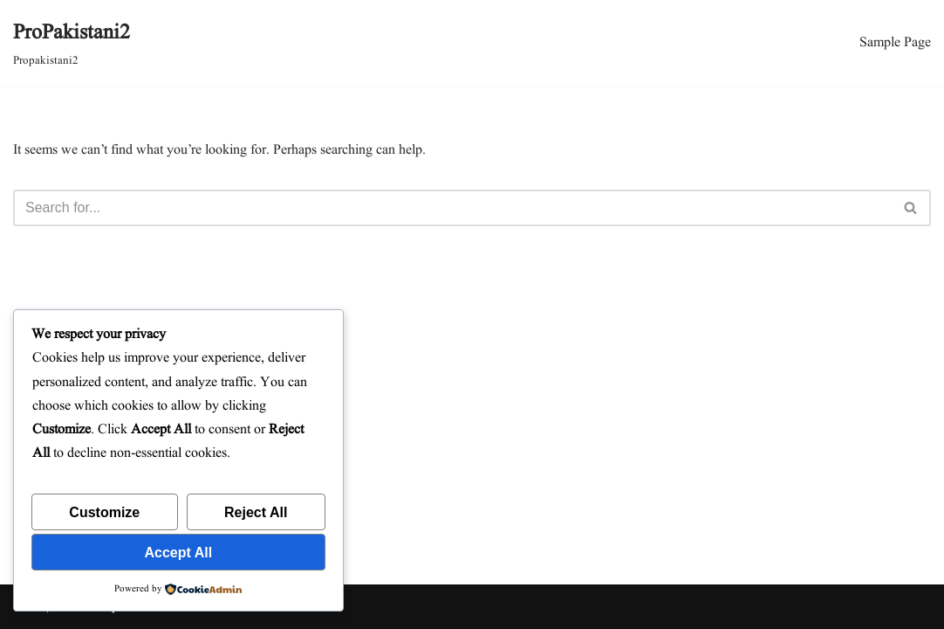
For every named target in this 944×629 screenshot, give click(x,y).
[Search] (452, 208)
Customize (104, 512)
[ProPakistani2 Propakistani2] (71, 43)
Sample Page (895, 42)
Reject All (255, 512)
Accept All (179, 552)
